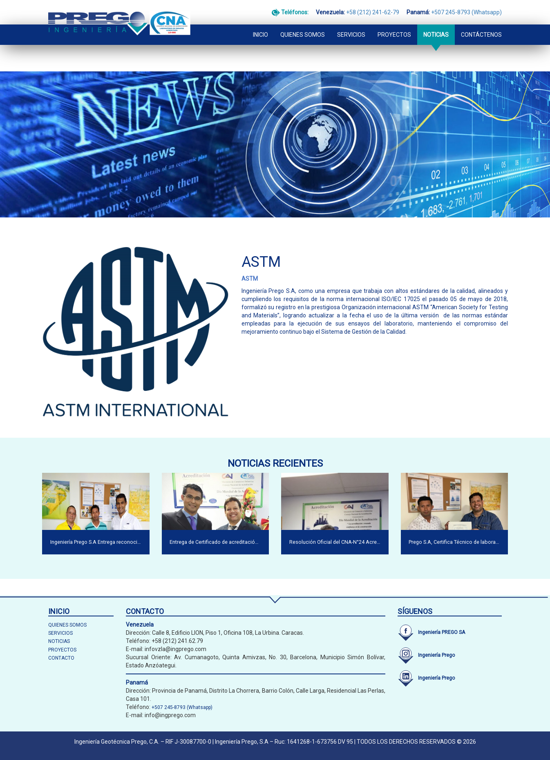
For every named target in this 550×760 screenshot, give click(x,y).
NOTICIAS (436, 34)
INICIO (260, 34)
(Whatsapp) (487, 12)
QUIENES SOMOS (302, 34)
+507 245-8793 (450, 12)
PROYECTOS (394, 34)
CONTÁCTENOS (481, 34)
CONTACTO (61, 658)
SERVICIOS (351, 34)
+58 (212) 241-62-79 (372, 12)
